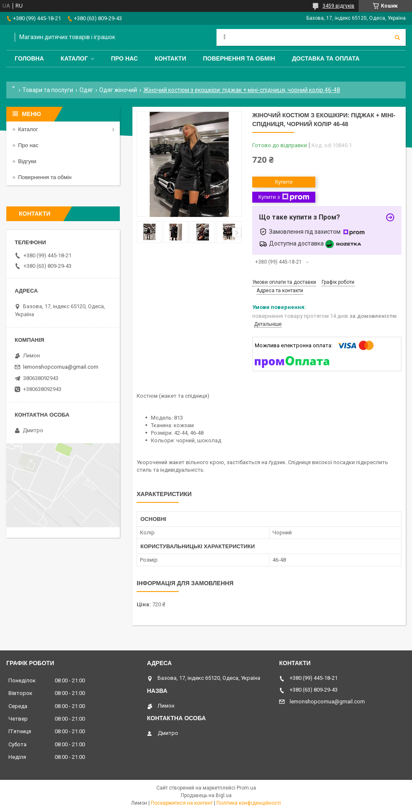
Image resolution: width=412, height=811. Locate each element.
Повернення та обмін (239, 58)
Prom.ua (246, 788)
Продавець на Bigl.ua (206, 795)
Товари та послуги (47, 90)
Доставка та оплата (325, 58)
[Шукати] (397, 37)
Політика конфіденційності (249, 803)
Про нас (124, 58)
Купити (284, 182)
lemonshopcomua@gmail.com (60, 367)
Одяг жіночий (118, 90)
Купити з (283, 197)
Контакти (170, 58)
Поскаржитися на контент (182, 803)
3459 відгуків (338, 6)
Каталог (74, 58)
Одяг (86, 90)
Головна (29, 58)
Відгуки (27, 161)
